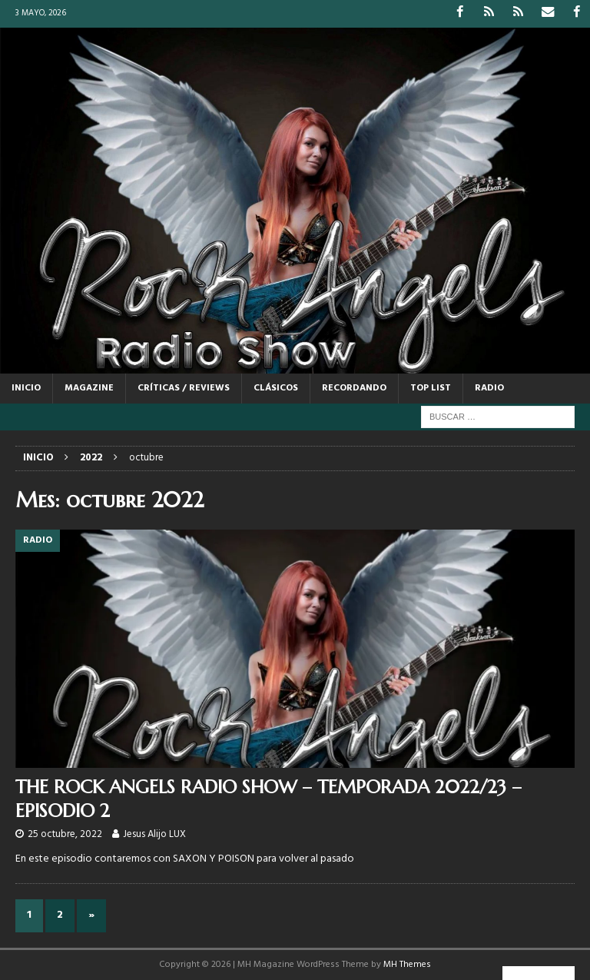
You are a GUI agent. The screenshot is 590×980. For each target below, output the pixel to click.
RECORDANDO (354, 387)
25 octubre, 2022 (65, 834)
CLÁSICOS (276, 387)
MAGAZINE (89, 387)
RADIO (489, 387)
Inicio (26, 387)
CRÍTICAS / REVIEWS (184, 387)
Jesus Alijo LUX (154, 834)
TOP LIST (430, 387)
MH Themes (407, 964)
